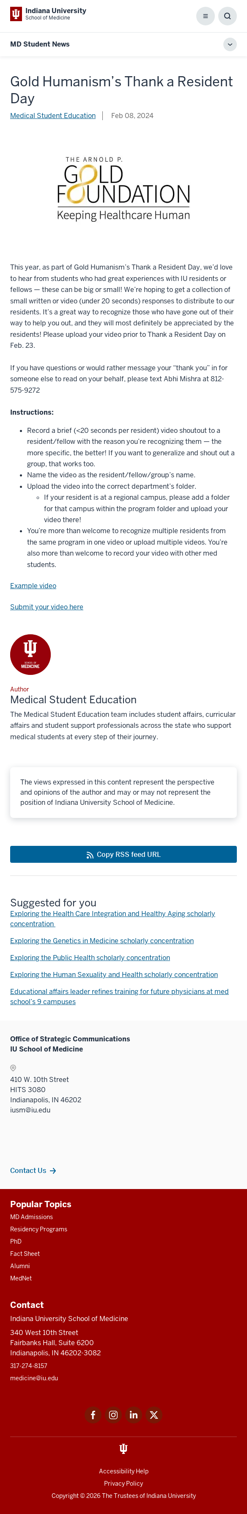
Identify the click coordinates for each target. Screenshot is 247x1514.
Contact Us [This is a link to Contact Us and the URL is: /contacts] (28, 1170)
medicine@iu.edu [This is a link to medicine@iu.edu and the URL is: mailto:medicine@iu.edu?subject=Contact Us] (34, 1378)
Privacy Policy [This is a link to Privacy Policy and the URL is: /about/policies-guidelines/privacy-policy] (123, 1483)
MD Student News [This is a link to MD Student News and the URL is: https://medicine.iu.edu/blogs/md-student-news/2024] (40, 44)
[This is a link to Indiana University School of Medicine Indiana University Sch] (48, 14)
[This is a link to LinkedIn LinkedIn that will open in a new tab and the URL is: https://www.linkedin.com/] (133, 1421)
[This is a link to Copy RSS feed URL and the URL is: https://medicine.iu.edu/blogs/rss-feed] (123, 854)
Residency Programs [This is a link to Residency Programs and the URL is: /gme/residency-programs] (38, 1229)
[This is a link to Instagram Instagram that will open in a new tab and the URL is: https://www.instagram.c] (113, 1421)
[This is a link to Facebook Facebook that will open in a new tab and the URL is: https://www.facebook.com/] (93, 1421)
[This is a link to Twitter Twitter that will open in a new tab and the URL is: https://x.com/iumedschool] (153, 1421)
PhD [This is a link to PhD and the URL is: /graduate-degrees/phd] (16, 1241)
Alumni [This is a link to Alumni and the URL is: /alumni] (20, 1266)
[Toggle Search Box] (227, 16)
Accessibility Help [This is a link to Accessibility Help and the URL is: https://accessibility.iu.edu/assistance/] (123, 1471)
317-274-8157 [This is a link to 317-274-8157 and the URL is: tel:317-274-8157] (28, 1366)
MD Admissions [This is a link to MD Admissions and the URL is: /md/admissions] (31, 1217)
